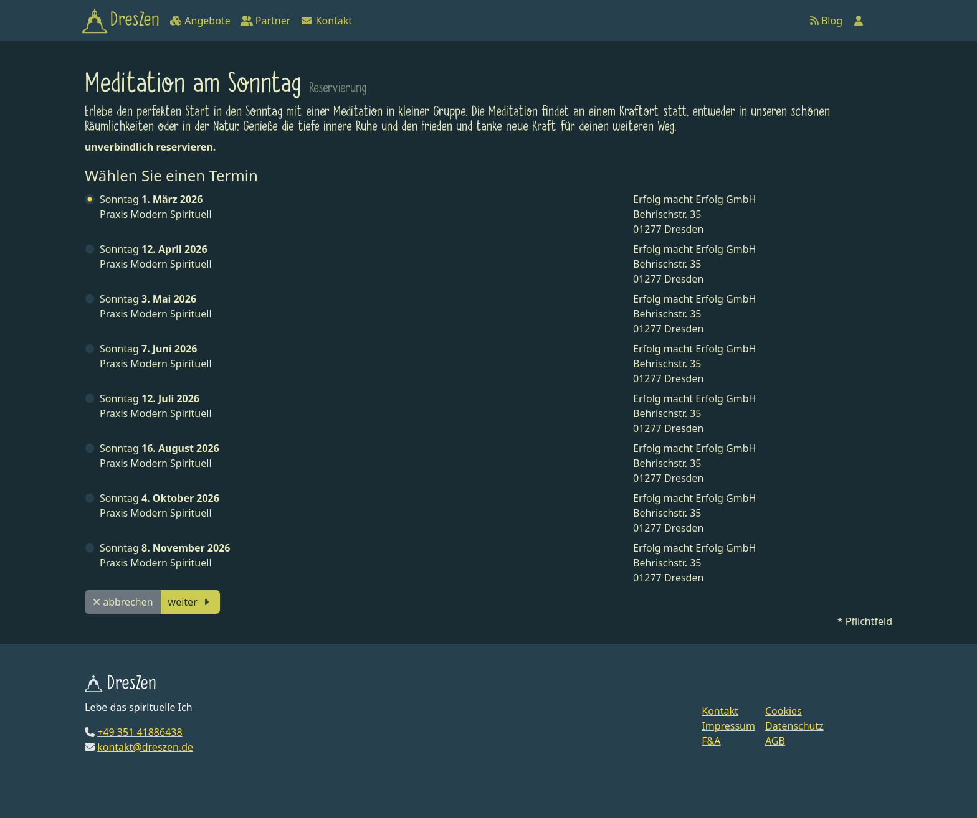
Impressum (728, 726)
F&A (711, 741)
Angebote (199, 20)
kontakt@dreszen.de (145, 747)
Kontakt (326, 20)
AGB (775, 741)
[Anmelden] (858, 20)
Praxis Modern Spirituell (156, 206)
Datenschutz (794, 726)
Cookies (783, 711)
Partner (266, 20)
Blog (826, 20)
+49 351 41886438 (139, 732)
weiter (190, 602)
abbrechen (123, 602)
